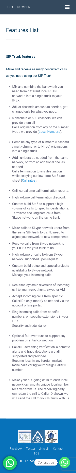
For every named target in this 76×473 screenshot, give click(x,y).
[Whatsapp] (64, 462)
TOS (36, 453)
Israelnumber (18, 7)
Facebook (16, 448)
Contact (58, 448)
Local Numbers (49, 132)
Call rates (28, 180)
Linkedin (44, 448)
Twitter (30, 448)
